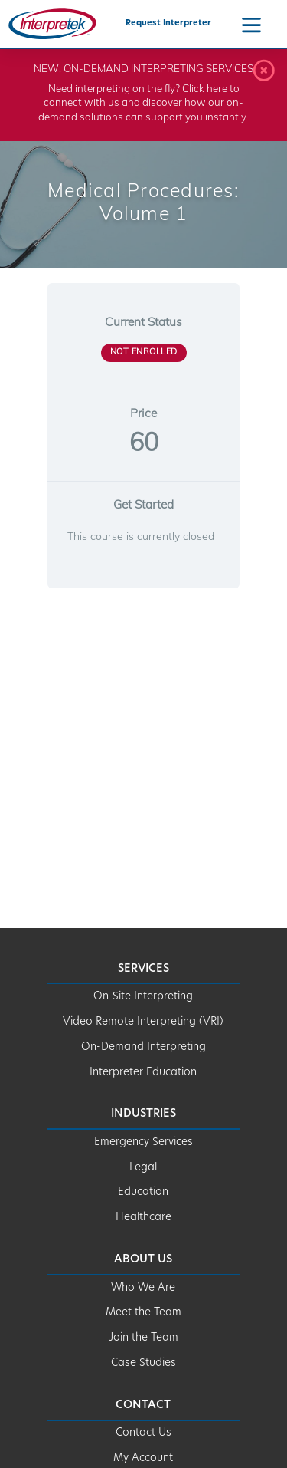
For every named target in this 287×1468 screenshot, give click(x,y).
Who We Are (143, 1288)
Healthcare (143, 1218)
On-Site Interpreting (143, 997)
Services (143, 969)
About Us (143, 1260)
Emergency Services (143, 1142)
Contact (143, 1405)
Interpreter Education (143, 1073)
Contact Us (143, 1433)
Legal (143, 1168)
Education (143, 1192)
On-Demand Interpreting (143, 1047)
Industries (143, 1114)
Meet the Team (143, 1313)
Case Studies (143, 1363)
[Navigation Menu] (251, 24)
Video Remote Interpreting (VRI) (143, 1022)
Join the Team (143, 1338)
